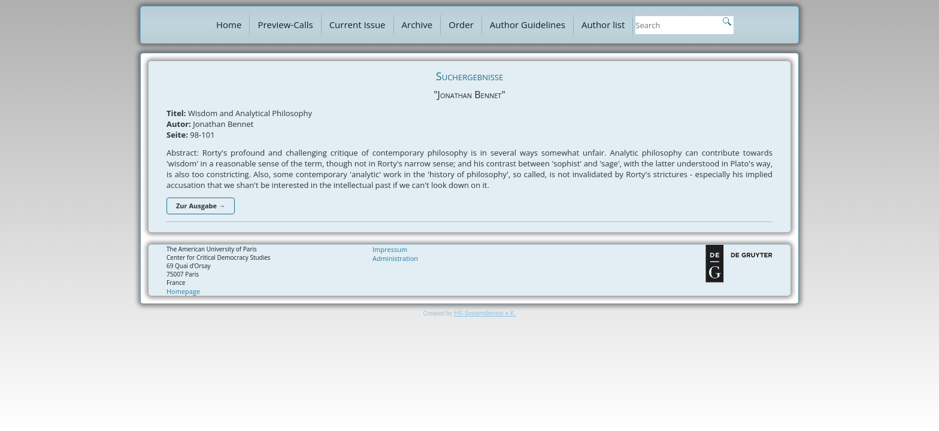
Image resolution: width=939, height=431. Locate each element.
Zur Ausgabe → (200, 205)
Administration (395, 258)
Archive (417, 25)
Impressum (389, 249)
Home (228, 25)
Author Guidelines (527, 25)
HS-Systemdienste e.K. (485, 313)
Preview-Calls (285, 25)
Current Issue (357, 25)
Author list (603, 25)
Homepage (183, 291)
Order (461, 25)
